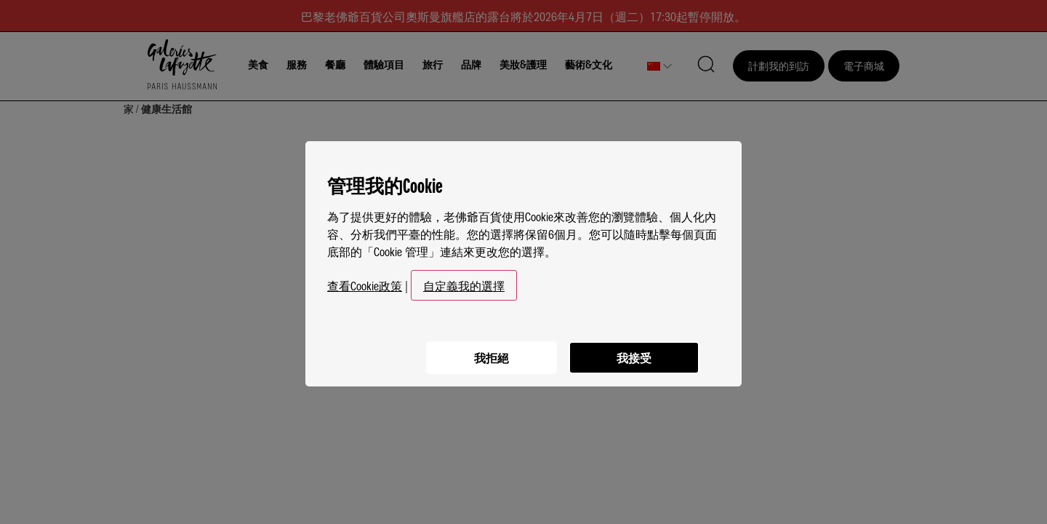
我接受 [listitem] (632, 350)
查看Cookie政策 (364, 279)
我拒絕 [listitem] (487, 350)
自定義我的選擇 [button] (464, 279)
